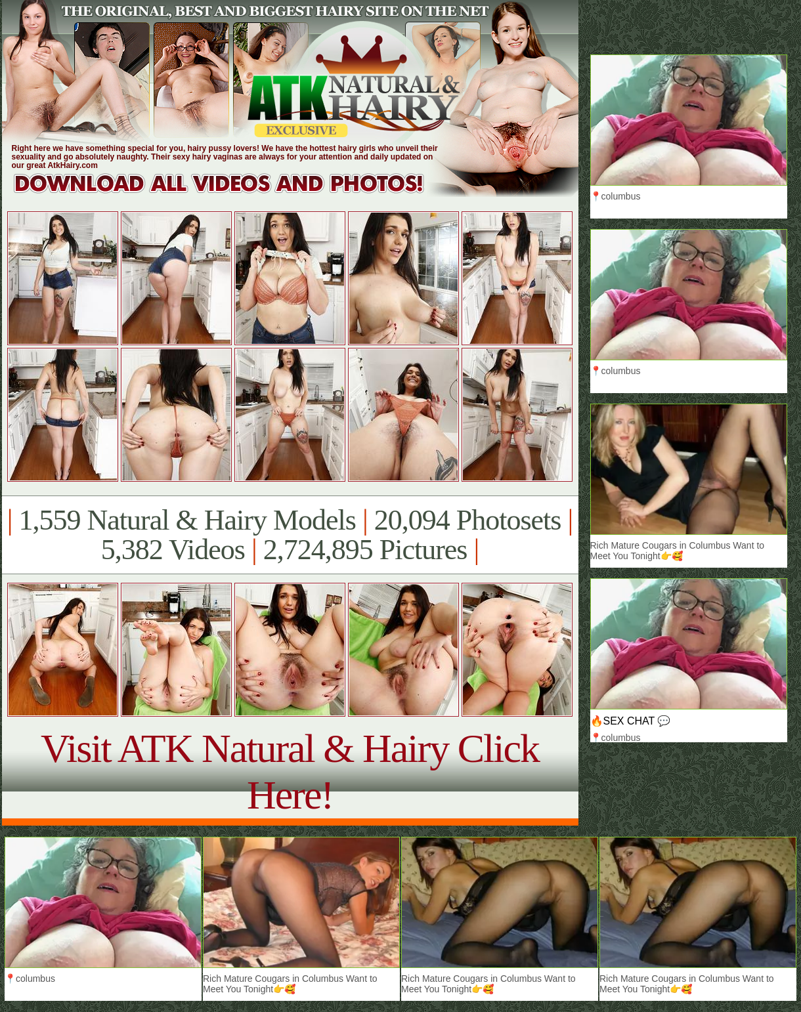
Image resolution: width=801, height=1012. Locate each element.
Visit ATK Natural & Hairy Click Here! (290, 771)
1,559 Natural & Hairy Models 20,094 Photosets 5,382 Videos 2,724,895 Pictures (290, 534)
